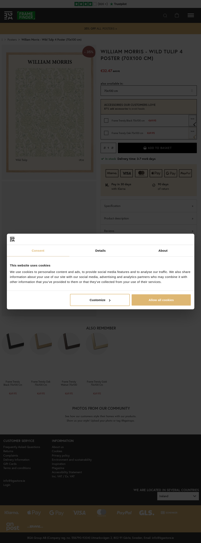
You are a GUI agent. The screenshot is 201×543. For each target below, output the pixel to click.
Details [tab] (100, 250)
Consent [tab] (38, 250)
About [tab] (163, 250)
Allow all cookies (161, 300)
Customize (100, 300)
